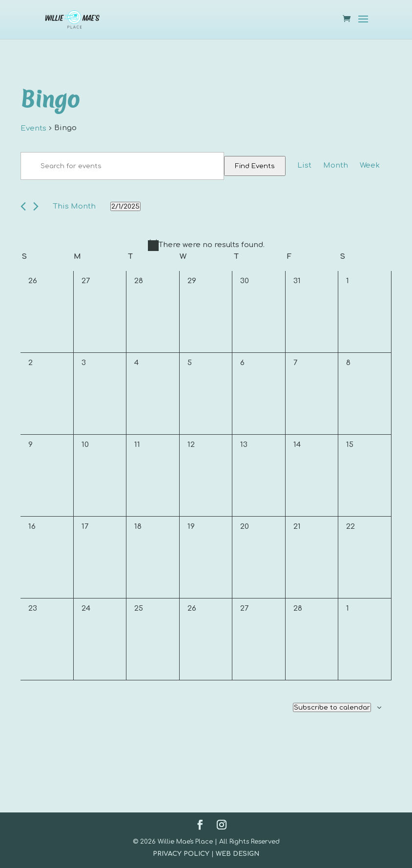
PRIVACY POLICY (181, 853)
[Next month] (36, 206)
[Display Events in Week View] (370, 166)
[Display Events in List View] (304, 166)
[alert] (206, 245)
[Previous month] (23, 206)
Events (33, 128)
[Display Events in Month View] (335, 166)
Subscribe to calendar (332, 707)
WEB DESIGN (237, 853)
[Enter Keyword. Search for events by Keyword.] (122, 166)
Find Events (255, 166)
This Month (74, 206)
